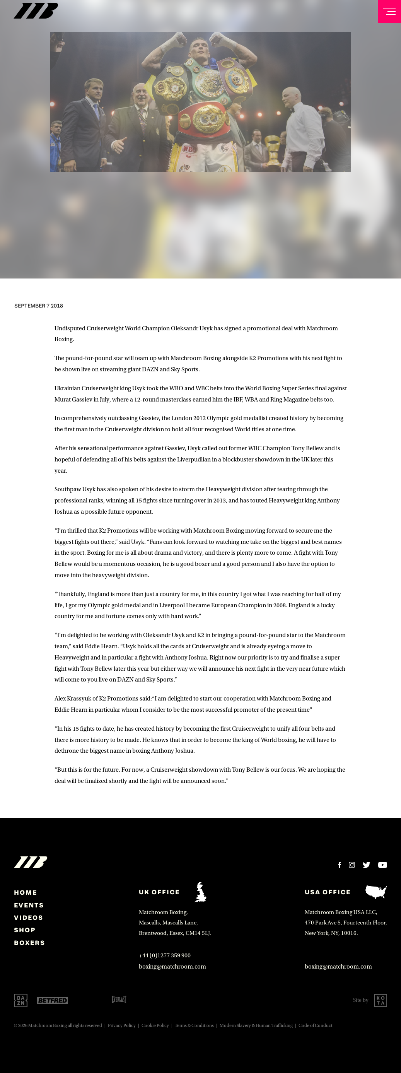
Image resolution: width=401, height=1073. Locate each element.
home (25, 892)
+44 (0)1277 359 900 (165, 955)
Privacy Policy (122, 1025)
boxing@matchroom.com (172, 966)
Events (29, 905)
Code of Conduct (316, 1025)
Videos (28, 917)
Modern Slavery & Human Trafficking (256, 1025)
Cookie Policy (155, 1025)
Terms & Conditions (194, 1025)
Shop (25, 930)
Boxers (29, 943)
